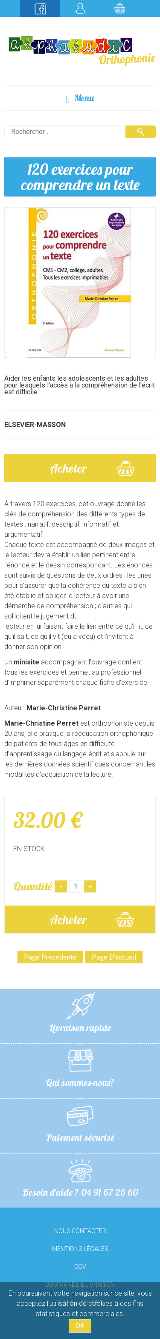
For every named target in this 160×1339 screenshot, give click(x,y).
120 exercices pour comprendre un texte (80, 177)
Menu (80, 98)
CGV (80, 1266)
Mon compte (80, 8)
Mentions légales (80, 1248)
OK (80, 1326)
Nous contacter (80, 1231)
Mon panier (120, 8)
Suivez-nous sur (40, 8)
